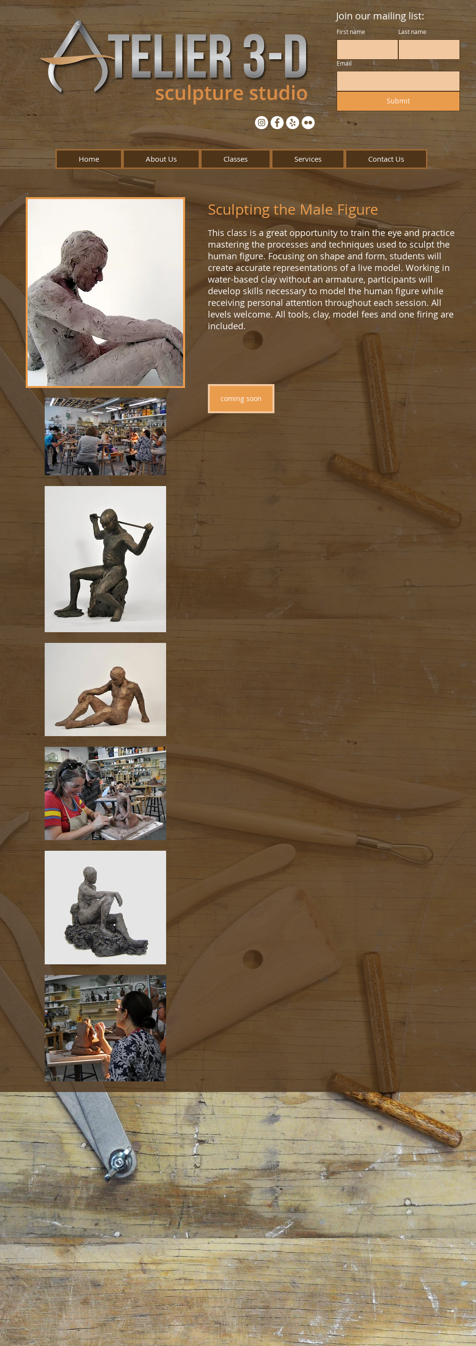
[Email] (395, 81)
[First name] (364, 49)
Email (344, 63)
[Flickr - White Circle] (308, 122)
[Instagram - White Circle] (261, 122)
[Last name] (426, 49)
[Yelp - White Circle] (292, 122)
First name (351, 31)
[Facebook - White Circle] (277, 122)
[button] (161, 159)
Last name (412, 31)
